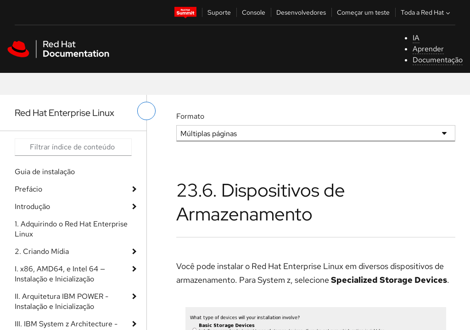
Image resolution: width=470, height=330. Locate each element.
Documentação (438, 60)
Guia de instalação (45, 171)
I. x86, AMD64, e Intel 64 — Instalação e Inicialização (60, 274)
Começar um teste (363, 12)
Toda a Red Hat (426, 12)
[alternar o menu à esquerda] (146, 111)
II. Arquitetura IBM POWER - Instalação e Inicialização (61, 301)
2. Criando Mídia (42, 251)
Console (253, 12)
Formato (190, 116)
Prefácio (28, 189)
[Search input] (73, 147)
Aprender (428, 49)
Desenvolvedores (301, 12)
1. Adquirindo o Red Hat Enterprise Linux (71, 229)
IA (416, 38)
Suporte (219, 12)
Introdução (32, 206)
